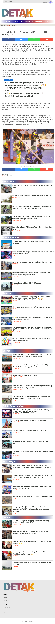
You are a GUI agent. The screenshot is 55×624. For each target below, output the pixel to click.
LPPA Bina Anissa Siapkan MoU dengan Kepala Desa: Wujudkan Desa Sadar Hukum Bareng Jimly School (32, 366)
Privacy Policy (7, 607)
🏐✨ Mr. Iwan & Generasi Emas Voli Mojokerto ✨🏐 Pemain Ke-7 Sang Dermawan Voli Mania (33, 318)
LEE (24, 621)
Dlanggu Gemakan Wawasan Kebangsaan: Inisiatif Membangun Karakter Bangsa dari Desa (32, 487)
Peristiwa (18, 21)
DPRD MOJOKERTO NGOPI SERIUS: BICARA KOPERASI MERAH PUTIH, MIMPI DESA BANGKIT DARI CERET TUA (32, 477)
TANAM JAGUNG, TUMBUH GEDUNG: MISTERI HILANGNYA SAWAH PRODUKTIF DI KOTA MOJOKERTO (31, 397)
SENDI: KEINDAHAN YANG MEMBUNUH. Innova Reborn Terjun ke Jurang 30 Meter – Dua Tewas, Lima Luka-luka (32, 207)
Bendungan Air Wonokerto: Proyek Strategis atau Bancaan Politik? (33, 496)
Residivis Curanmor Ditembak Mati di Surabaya (26, 283)
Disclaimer (6, 612)
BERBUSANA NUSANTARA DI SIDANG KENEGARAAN (29, 420)
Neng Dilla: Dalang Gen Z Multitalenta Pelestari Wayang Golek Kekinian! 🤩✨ (32, 542)
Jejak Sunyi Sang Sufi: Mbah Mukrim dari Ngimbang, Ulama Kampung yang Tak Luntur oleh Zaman (30, 532)
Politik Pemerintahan (33, 21)
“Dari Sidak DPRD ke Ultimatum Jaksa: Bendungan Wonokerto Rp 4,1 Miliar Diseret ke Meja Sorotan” (32, 387)
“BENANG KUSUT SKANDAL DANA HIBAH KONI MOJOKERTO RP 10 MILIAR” (32, 242)
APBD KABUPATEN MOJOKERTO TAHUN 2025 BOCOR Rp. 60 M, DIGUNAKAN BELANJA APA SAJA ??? (32, 411)
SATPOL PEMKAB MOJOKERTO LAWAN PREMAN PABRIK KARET (31, 442)
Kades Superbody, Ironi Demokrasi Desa (25, 375)
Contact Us (6, 600)
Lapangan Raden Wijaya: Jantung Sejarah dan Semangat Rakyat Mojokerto (32, 563)
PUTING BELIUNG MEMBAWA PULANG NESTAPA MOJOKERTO (32, 196)
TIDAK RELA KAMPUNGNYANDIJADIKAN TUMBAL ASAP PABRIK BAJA (33, 452)
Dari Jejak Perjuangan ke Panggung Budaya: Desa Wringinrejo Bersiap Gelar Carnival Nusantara (31, 522)
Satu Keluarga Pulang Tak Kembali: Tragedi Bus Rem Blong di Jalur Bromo (32, 228)
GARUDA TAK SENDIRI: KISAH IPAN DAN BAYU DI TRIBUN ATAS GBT (32, 329)
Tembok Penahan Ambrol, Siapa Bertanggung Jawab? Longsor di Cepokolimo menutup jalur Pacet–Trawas (31, 217)
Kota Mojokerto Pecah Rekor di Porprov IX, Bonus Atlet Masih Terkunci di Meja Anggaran (31, 339)
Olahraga (9, 175)
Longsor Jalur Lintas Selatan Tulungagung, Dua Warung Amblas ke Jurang (32, 186)
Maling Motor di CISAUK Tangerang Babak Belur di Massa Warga (32, 262)
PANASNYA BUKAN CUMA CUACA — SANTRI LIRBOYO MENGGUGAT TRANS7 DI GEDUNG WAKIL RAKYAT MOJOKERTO (33, 466)
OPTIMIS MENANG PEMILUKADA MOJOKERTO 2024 (29, 431)
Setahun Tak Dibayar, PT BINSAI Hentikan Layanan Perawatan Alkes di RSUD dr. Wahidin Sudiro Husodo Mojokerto (32, 355)
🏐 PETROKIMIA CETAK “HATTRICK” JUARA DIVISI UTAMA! (31, 307)
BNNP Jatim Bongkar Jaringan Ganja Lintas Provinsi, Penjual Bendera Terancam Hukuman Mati (33, 253)
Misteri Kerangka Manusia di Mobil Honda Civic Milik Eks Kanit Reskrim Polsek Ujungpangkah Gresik (31, 273)
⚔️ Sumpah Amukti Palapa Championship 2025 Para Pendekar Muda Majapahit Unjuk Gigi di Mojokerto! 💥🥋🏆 (31, 298)
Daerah (9, 21)
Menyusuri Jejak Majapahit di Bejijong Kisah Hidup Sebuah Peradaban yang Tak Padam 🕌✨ (30, 553)
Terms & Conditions (8, 610)
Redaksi (5, 597)
